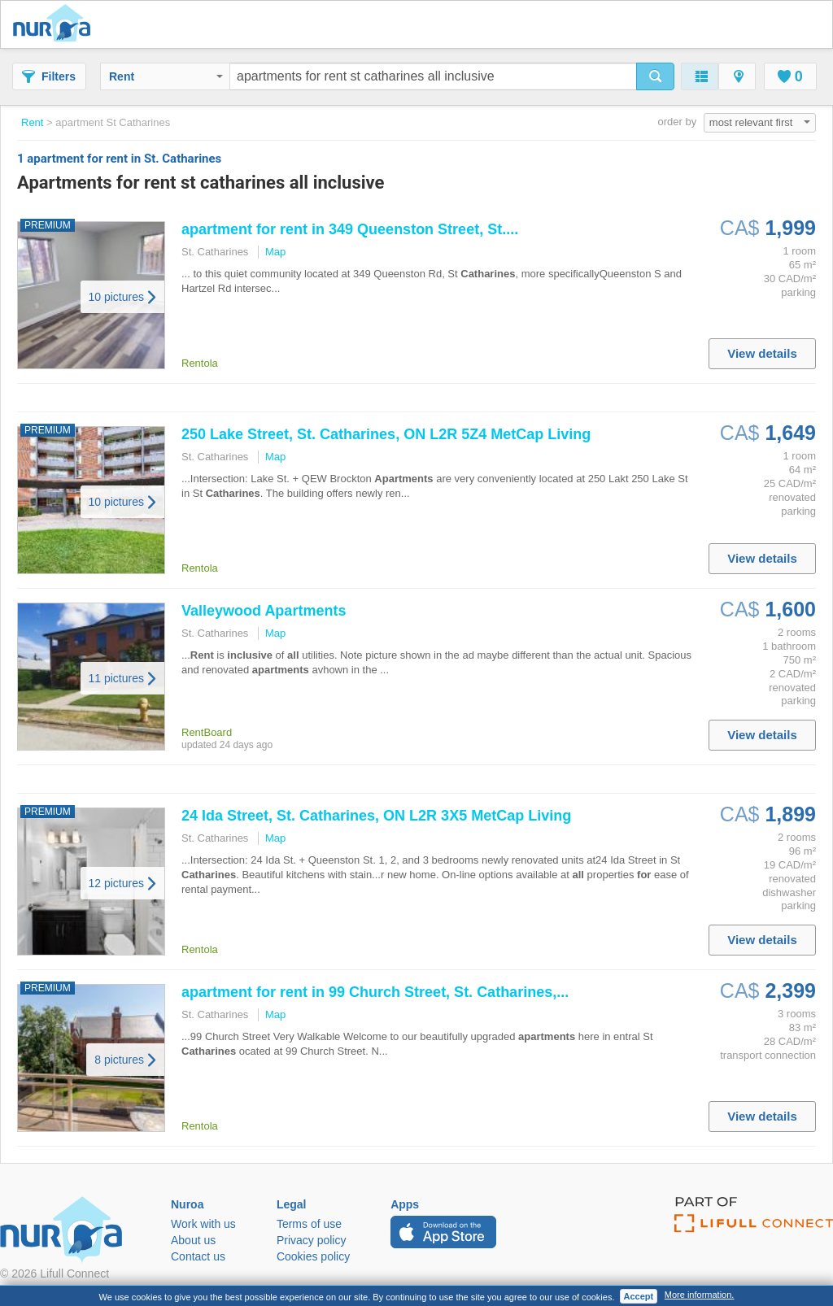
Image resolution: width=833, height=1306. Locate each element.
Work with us (203, 1223)
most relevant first (759, 122)
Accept (639, 1296)
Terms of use (309, 1223)
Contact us (198, 1256)
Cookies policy (313, 1256)
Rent (166, 76)
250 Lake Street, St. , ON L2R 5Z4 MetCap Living (386, 434)
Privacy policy (312, 1240)
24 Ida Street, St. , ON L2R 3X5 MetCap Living (376, 816)
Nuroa (55, 24)
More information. (700, 1294)
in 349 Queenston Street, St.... (349, 229)
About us (193, 1240)
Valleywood (263, 611)
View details (762, 353)
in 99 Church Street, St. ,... (375, 992)
